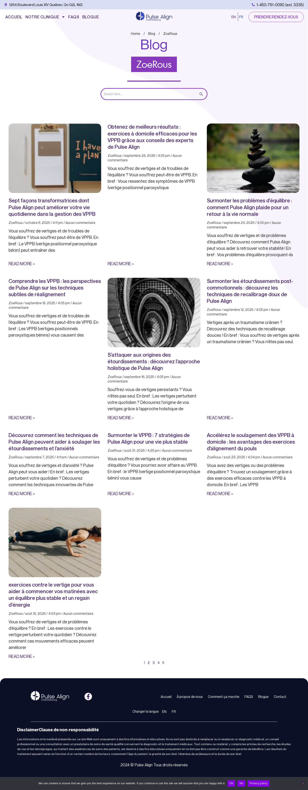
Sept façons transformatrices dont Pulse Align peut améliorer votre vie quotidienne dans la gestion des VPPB (52, 207)
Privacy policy (258, 783)
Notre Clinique (45, 17)
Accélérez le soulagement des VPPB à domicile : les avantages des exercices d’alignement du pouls (251, 441)
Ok (231, 783)
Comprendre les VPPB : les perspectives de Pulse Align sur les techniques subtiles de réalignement (55, 287)
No (241, 783)
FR (241, 17)
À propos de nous (190, 696)
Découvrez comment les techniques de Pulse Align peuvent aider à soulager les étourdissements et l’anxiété (54, 441)
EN (233, 17)
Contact (280, 696)
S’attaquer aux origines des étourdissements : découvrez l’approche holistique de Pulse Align (154, 361)
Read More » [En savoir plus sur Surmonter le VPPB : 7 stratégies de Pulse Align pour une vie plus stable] (121, 493)
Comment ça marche (223, 696)
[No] (303, 783)
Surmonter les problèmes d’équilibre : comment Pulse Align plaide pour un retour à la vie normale (249, 207)
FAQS (73, 17)
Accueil (13, 17)
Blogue (90, 17)
